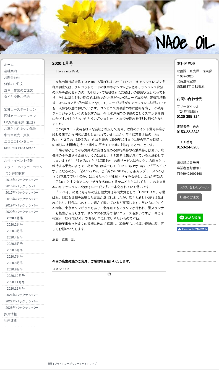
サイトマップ (89, 363)
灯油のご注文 (189, 197)
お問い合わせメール (194, 187)
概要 (49, 363)
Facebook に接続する (192, 229)
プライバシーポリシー (67, 363)
